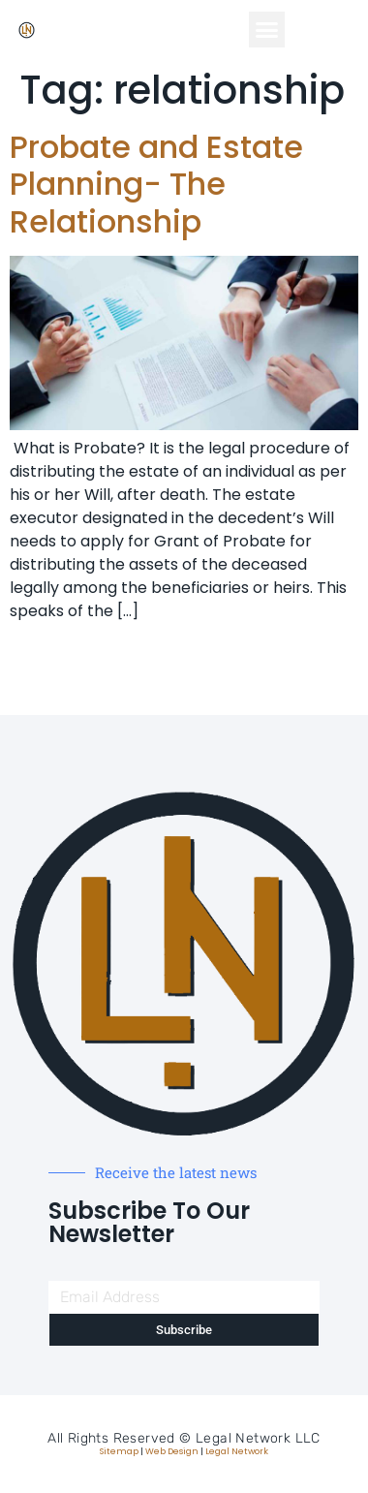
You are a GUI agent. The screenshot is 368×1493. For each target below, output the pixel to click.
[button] (267, 30)
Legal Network (236, 1451)
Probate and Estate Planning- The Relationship (156, 184)
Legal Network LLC (258, 1438)
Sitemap (119, 1451)
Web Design (172, 1451)
